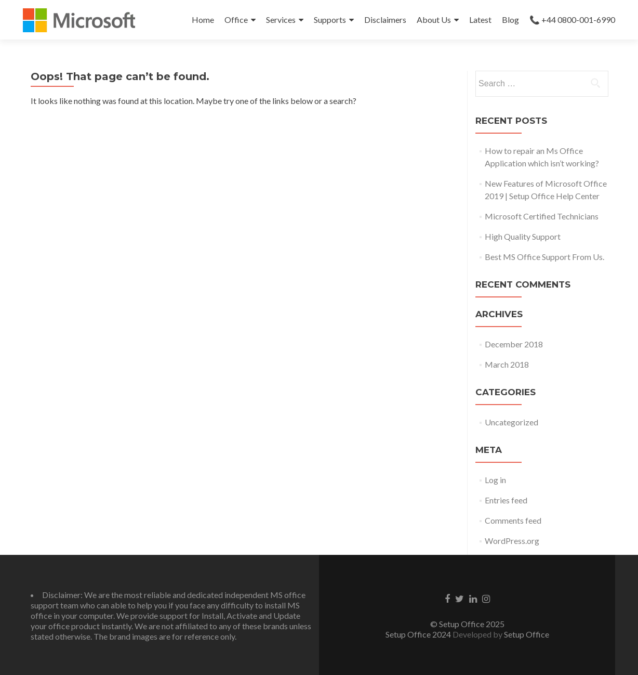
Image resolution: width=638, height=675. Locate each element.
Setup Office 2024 (418, 634)
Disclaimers (385, 19)
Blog (510, 19)
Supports (330, 19)
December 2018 (514, 344)
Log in (495, 480)
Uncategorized (511, 422)
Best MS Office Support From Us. (544, 257)
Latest (480, 19)
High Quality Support (523, 236)
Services (281, 19)
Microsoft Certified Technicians (542, 216)
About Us (434, 19)
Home (203, 19)
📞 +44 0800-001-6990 (572, 19)
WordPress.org (512, 541)
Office (236, 19)
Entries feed (506, 500)
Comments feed (513, 520)
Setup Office (526, 634)
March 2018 (507, 364)
